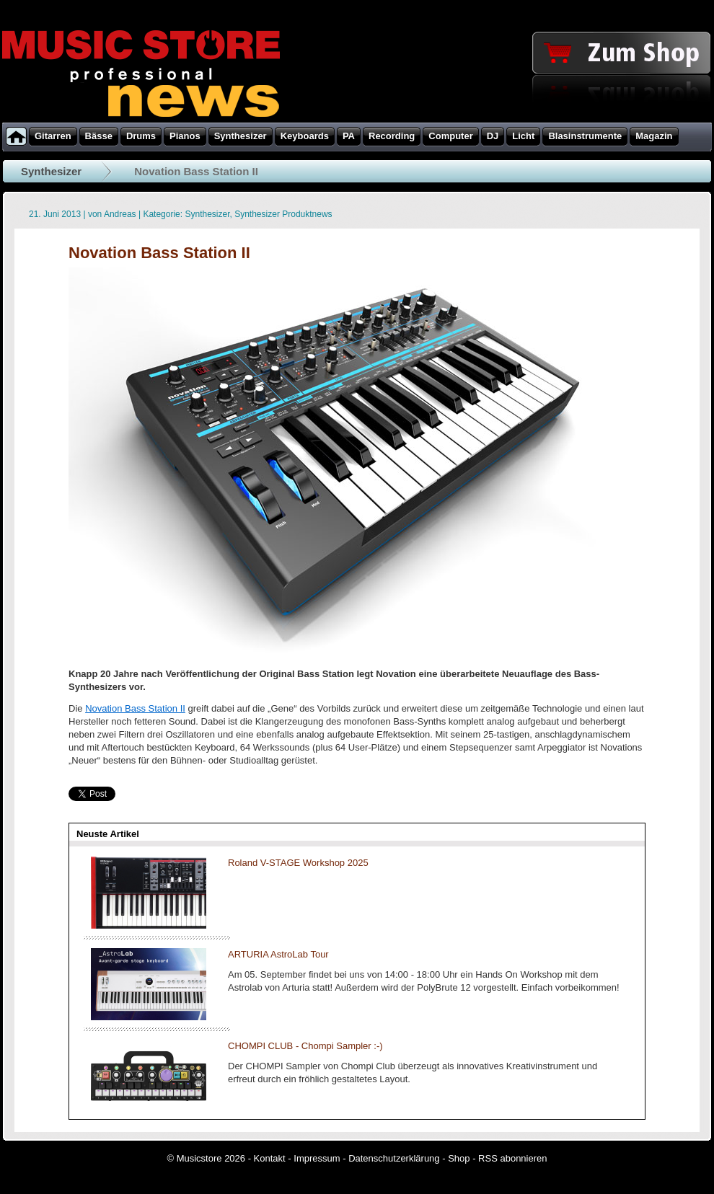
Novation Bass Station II (135, 708)
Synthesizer (51, 171)
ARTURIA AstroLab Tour (278, 954)
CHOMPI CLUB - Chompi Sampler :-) (305, 1045)
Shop (459, 1158)
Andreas (120, 214)
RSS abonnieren (512, 1158)
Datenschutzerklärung (393, 1158)
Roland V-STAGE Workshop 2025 (298, 862)
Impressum (317, 1158)
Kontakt (270, 1158)
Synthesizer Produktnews (283, 214)
